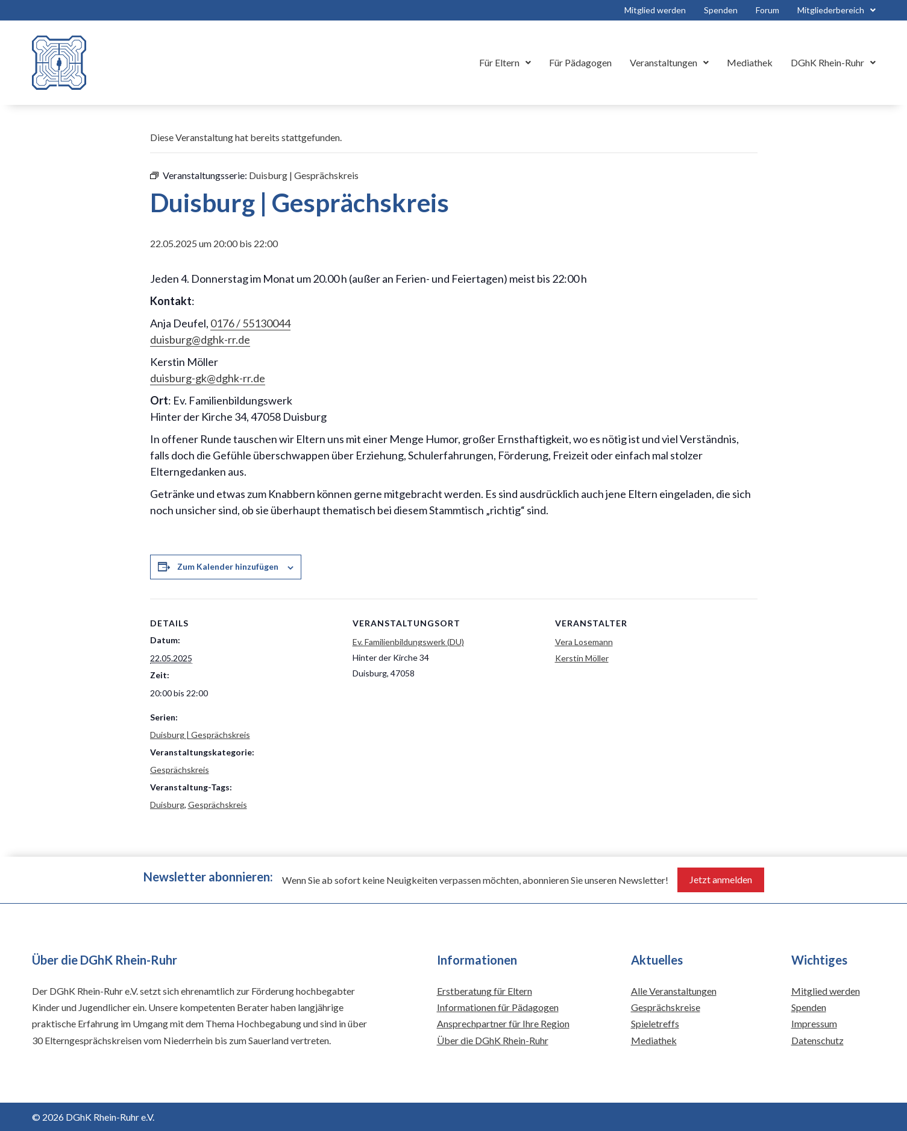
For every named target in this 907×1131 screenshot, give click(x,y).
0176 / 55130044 (250, 323)
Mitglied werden (655, 10)
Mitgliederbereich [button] (836, 10)
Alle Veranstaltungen (674, 991)
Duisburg (167, 804)
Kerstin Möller (582, 658)
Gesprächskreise (665, 1007)
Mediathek (750, 62)
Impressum (814, 1023)
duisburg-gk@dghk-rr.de (207, 378)
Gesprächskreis (179, 769)
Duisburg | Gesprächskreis (200, 734)
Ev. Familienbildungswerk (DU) (408, 642)
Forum (767, 10)
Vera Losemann (584, 642)
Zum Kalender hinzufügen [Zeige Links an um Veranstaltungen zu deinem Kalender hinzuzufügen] (227, 566)
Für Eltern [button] (505, 62)
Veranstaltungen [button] (669, 62)
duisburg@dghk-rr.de (200, 339)
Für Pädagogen (580, 62)
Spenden (721, 10)
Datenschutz (817, 1040)
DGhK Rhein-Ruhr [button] (833, 62)
